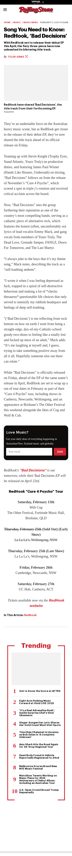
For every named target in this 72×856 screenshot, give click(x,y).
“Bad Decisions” (33, 470)
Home (7, 22)
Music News (30, 22)
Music (17, 22)
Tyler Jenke (18, 56)
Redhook (30, 615)
